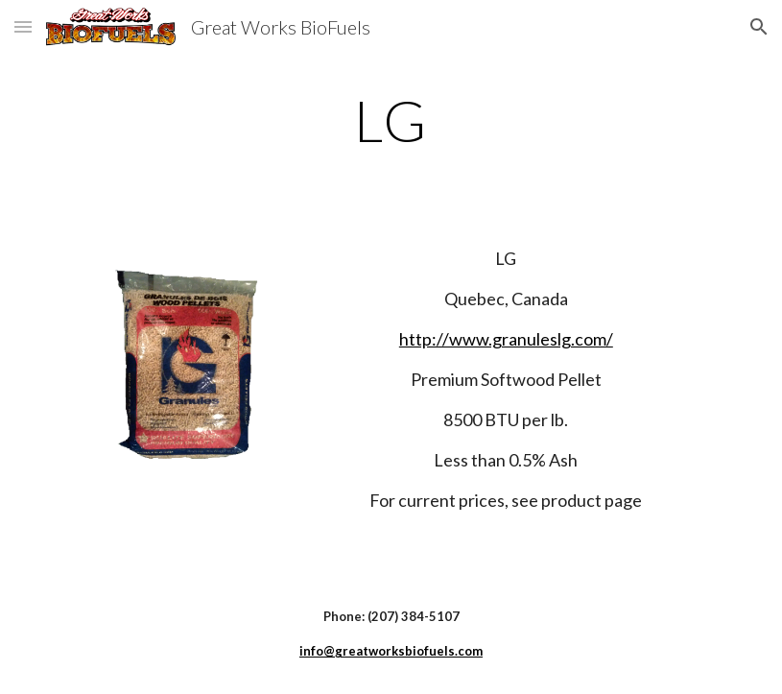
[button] (23, 26)
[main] (391, 120)
